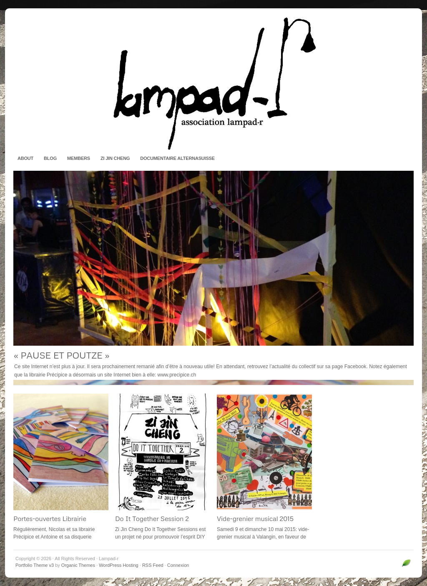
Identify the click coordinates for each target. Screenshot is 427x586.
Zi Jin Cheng (115, 158)
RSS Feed (152, 565)
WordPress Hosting (118, 565)
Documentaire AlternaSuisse (177, 158)
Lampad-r (213, 83)
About (25, 158)
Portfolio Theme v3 (34, 565)
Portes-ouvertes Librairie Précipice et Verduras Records (57, 522)
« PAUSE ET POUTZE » (61, 355)
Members (78, 158)
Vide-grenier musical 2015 (255, 518)
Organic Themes (78, 565)
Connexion (178, 565)
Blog (50, 158)
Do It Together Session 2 (152, 518)
